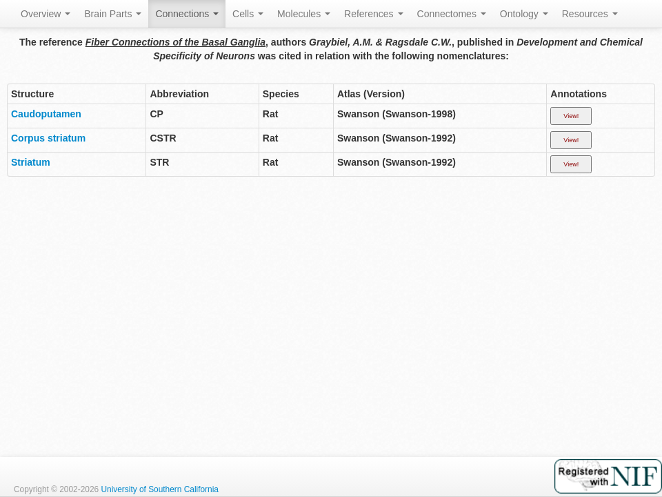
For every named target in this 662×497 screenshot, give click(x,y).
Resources (590, 13)
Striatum (30, 162)
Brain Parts (112, 13)
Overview (45, 13)
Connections (187, 13)
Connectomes (451, 13)
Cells (247, 13)
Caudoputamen (46, 113)
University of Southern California (160, 489)
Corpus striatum (48, 138)
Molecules (303, 13)
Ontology (524, 13)
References (373, 13)
